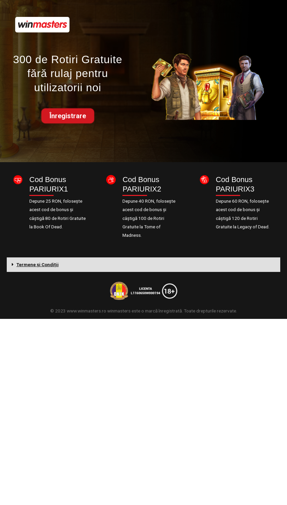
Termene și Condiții (38, 264)
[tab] (143, 264)
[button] (67, 115)
